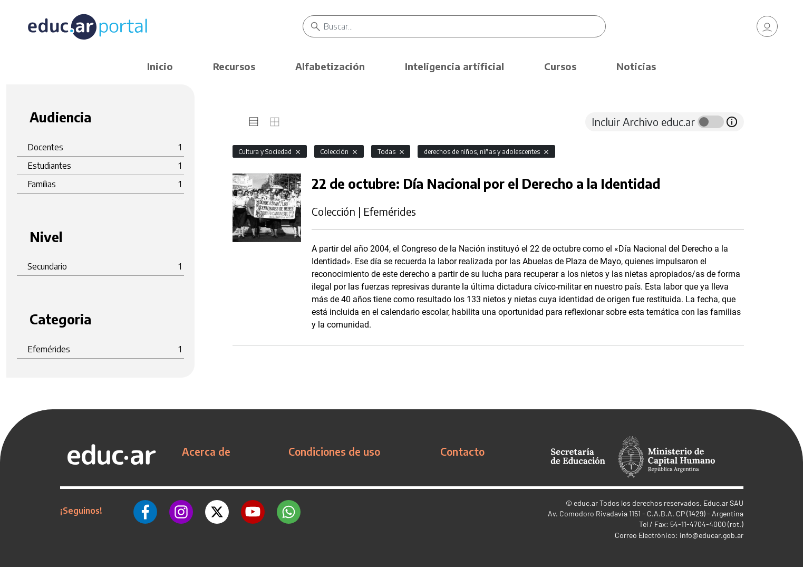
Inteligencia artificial (454, 66)
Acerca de (206, 451)
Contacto (462, 451)
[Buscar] (464, 26)
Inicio (160, 66)
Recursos (234, 66)
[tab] (253, 122)
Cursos (560, 66)
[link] (767, 26)
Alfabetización (330, 66)
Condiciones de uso (334, 451)
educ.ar (586, 502)
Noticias (636, 66)
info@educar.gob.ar (711, 535)
